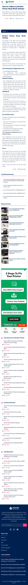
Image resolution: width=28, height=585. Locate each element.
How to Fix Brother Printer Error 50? (13, 359)
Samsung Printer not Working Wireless (13, 442)
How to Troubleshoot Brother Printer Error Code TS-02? (13, 186)
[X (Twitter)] (14, 529)
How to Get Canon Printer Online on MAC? (14, 461)
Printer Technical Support (15, 581)
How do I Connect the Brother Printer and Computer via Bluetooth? (16, 252)
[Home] (14, 508)
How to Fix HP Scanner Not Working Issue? (14, 433)
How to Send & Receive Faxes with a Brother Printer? (13, 197)
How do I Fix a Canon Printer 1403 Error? (14, 465)
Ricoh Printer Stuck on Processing (12, 412)
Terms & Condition (5, 547)
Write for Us (4, 550)
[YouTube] (17, 529)
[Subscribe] (25, 525)
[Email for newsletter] (12, 525)
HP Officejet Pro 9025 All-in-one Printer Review (13, 574)
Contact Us (4, 540)
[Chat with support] (14, 301)
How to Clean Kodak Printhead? (12, 422)
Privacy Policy (4, 545)
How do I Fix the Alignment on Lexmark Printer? (13, 568)
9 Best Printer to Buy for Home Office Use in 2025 (13, 571)
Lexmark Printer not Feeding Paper (12, 438)
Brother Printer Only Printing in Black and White (13, 564)
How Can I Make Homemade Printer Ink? (14, 387)
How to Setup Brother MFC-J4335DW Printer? (14, 193)
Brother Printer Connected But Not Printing (14, 382)
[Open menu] (2, 2)
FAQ (2, 542)
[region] (14, 25)
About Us (3, 537)
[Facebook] (10, 529)
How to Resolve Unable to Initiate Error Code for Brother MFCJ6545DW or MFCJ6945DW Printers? (13, 181)
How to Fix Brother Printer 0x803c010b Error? (14, 190)
